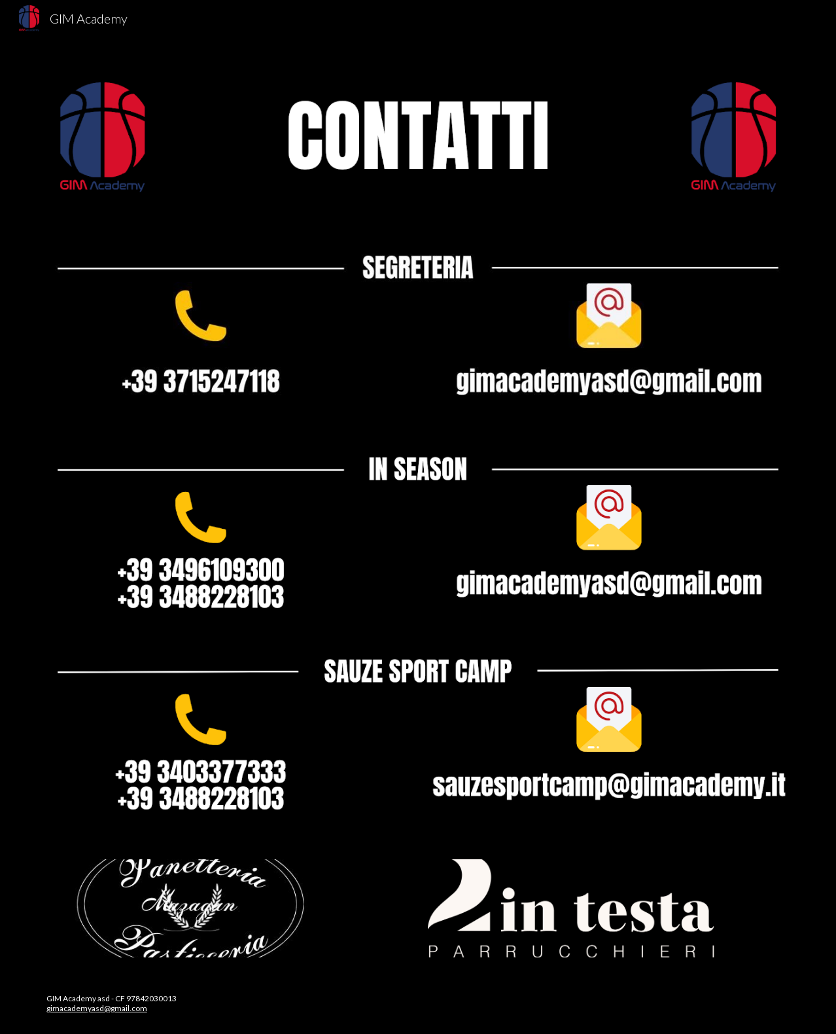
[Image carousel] (192, 908)
